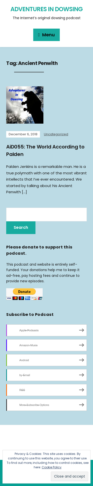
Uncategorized (56, 134)
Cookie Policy (52, 467)
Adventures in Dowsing (46, 9)
